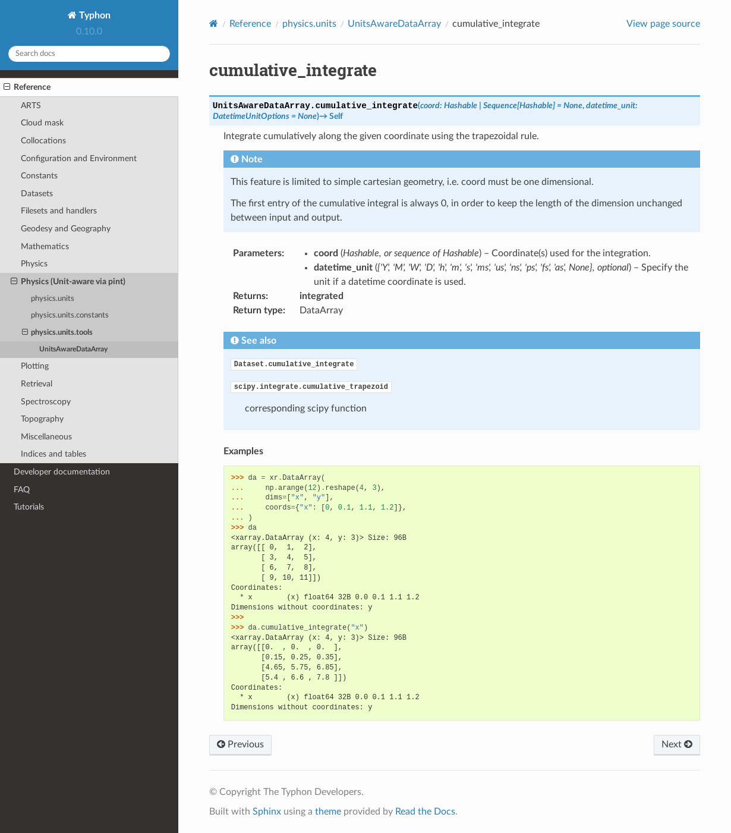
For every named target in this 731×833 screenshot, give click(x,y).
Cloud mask (42, 122)
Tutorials (29, 506)
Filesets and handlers (59, 210)
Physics (34, 263)
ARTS (31, 105)
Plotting (35, 366)
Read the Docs (425, 811)
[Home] (213, 23)
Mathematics (45, 246)
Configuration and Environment (79, 158)
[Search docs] (89, 53)
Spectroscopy (46, 401)
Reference (27, 87)
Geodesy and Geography (66, 228)
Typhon (94, 15)
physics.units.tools (57, 333)
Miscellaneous (46, 436)
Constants (39, 175)
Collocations (43, 140)
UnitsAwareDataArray (73, 349)
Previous (240, 744)
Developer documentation (62, 471)
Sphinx (267, 811)
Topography (42, 418)
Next (676, 744)
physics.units (52, 299)
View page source (663, 24)
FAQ (22, 489)
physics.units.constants (70, 315)
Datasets (37, 193)
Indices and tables (53, 453)
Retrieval (36, 383)
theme (328, 811)
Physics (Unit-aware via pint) (68, 281)
